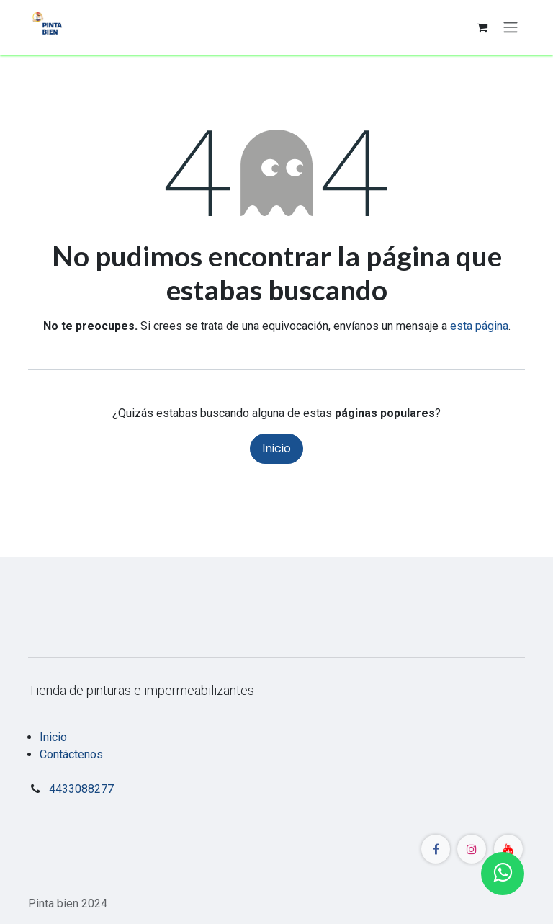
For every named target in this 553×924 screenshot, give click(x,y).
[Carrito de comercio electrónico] (481, 27)
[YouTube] (508, 849)
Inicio (276, 448)
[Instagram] (471, 849)
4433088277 (81, 789)
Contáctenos (71, 754)
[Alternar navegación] (510, 27)
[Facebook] (435, 849)
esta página (479, 326)
